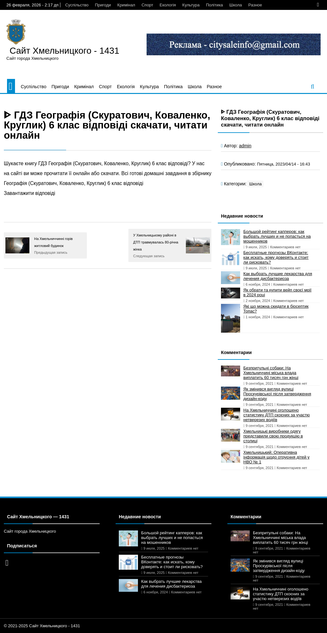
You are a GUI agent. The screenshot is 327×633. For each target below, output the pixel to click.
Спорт (147, 5)
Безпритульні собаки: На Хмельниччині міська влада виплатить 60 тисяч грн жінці (270, 373)
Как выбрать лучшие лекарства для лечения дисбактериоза (277, 276)
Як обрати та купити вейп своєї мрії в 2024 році (277, 292)
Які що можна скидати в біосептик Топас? (275, 308)
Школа (235, 5)
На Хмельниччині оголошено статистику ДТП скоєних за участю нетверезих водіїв (276, 415)
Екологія (168, 5)
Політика (214, 5)
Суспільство (76, 5)
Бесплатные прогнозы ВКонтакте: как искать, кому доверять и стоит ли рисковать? (275, 257)
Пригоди (103, 5)
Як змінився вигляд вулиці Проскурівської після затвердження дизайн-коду (277, 394)
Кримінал (126, 5)
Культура (191, 5)
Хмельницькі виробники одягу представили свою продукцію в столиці (273, 436)
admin (245, 145)
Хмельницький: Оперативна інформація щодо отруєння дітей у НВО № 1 (276, 457)
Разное (255, 5)
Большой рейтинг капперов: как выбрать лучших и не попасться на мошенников (277, 236)
